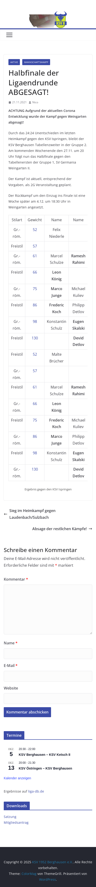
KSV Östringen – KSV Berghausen (45, 768)
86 (35, 305)
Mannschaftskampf (36, 62)
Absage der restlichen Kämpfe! (62, 528)
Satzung (10, 816)
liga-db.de (36, 791)
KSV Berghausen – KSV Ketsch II (44, 754)
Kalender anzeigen (17, 778)
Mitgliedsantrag (16, 822)
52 (35, 229)
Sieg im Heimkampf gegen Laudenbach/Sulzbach (29, 514)
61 (35, 255)
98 (35, 321)
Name (11, 643)
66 (35, 272)
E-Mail (11, 665)
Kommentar (16, 579)
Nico (35, 102)
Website (11, 688)
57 (35, 246)
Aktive (14, 62)
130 (35, 338)
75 (35, 288)
